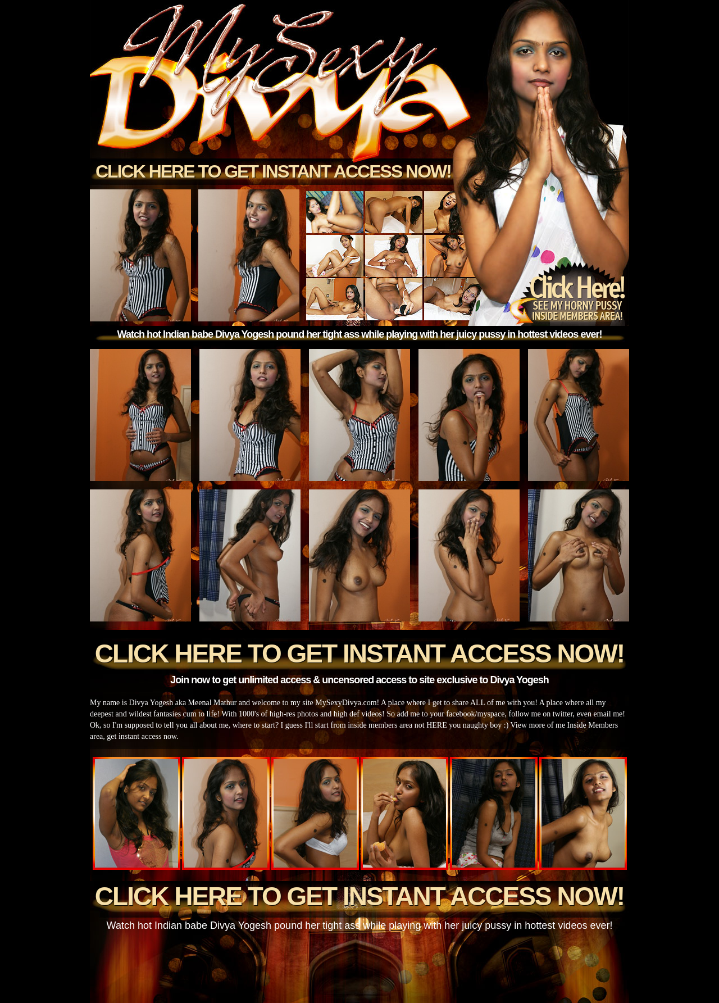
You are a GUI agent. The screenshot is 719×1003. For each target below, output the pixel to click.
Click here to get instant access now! (273, 171)
